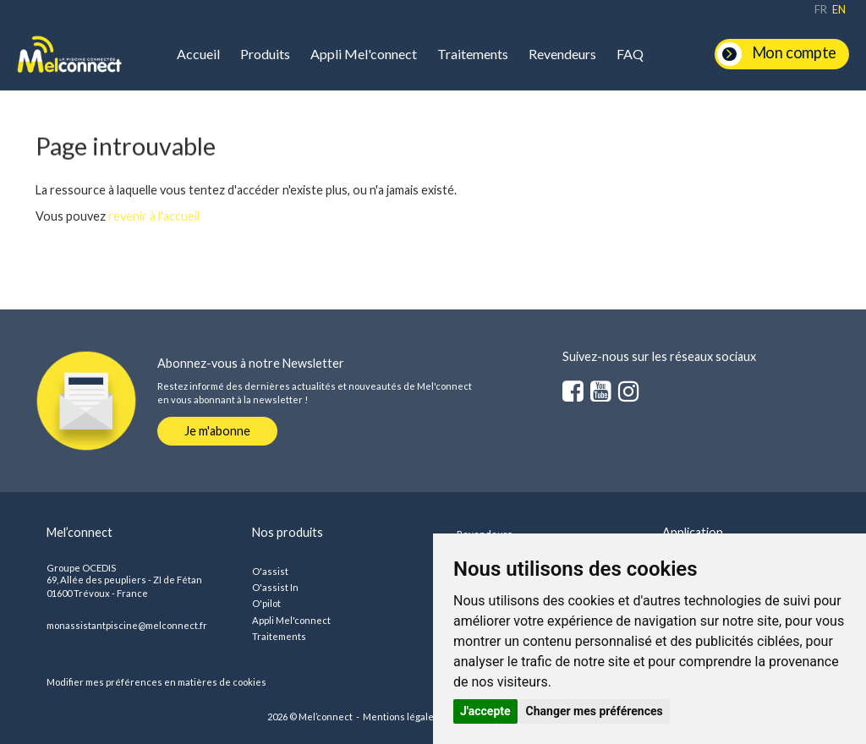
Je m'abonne (217, 431)
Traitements (472, 54)
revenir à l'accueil (154, 216)
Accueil (198, 54)
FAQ (630, 54)
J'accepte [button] (485, 711)
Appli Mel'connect (363, 54)
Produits (265, 54)
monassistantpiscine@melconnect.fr (127, 625)
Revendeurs (562, 54)
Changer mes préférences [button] (594, 711)
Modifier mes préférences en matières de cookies (156, 681)
